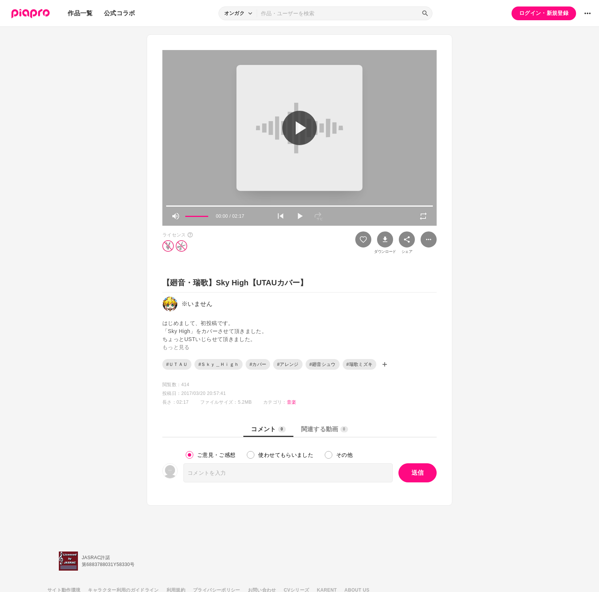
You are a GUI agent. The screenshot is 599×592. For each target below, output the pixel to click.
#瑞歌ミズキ (359, 364)
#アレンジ (287, 364)
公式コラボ (119, 13)
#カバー (257, 364)
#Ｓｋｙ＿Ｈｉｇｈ (218, 364)
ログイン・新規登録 (543, 13)
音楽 (291, 402)
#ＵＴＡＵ (177, 364)
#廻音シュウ (322, 364)
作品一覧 (80, 13)
